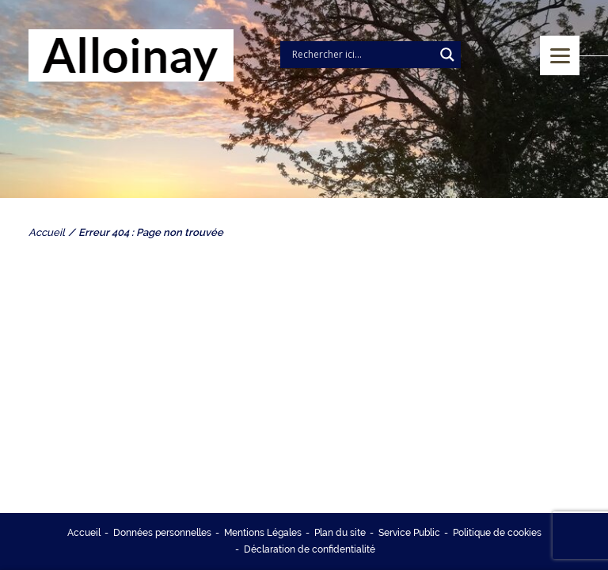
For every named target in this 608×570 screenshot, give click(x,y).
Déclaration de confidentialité (309, 549)
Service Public (409, 532)
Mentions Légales (263, 532)
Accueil (84, 532)
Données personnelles (162, 532)
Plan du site (340, 532)
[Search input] (361, 54)
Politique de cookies (497, 532)
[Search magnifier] (447, 54)
